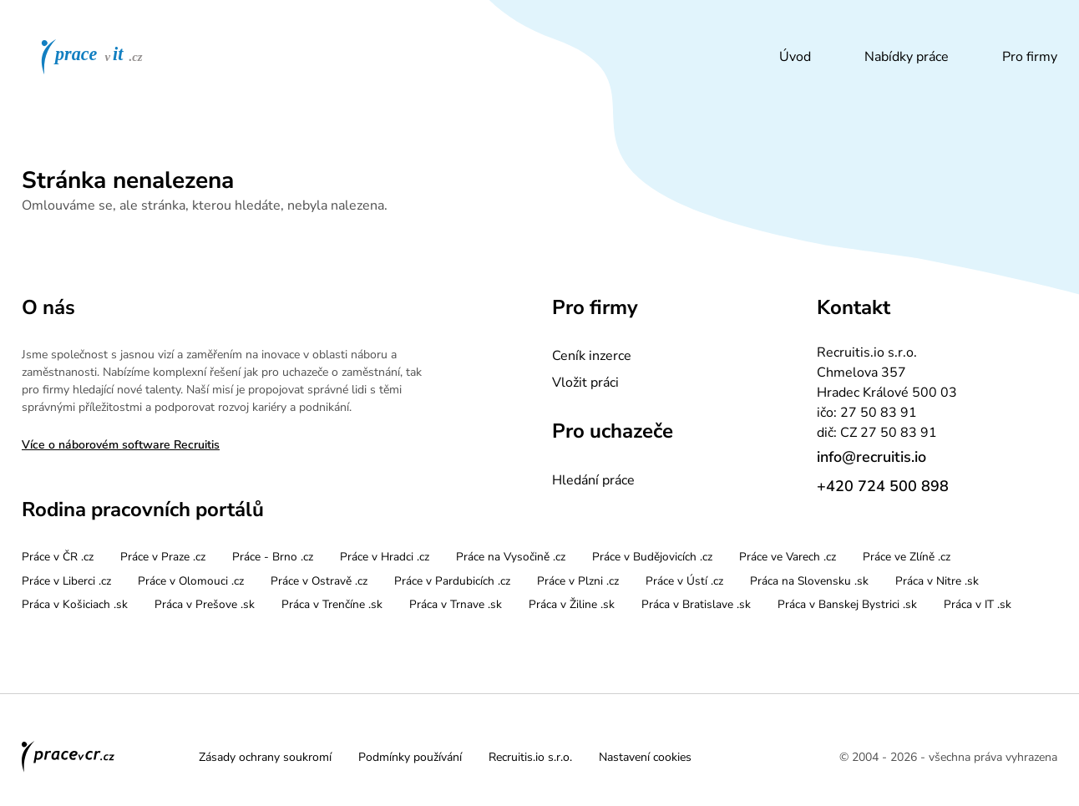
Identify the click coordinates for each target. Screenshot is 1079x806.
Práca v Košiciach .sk (75, 604)
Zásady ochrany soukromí (265, 757)
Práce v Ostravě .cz (319, 581)
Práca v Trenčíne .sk (331, 604)
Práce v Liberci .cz (66, 581)
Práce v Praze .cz (162, 557)
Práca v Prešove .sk (205, 604)
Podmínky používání (410, 757)
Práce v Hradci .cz (384, 557)
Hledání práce (593, 480)
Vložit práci (585, 382)
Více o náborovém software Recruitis (121, 445)
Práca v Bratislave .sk (696, 604)
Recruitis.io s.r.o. (530, 757)
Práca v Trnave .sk (455, 604)
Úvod (795, 57)
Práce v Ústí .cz (684, 581)
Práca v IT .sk (977, 604)
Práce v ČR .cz (58, 557)
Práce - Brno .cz (272, 557)
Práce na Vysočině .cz (510, 557)
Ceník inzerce (591, 356)
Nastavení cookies (645, 757)
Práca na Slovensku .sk (809, 581)
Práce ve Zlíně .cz (906, 557)
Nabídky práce (906, 57)
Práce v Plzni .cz (578, 581)
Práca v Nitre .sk (937, 581)
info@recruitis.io (871, 457)
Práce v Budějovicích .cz (652, 557)
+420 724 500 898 (883, 486)
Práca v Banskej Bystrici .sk (847, 604)
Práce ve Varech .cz (787, 557)
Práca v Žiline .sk (572, 604)
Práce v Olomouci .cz (191, 581)
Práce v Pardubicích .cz (452, 581)
